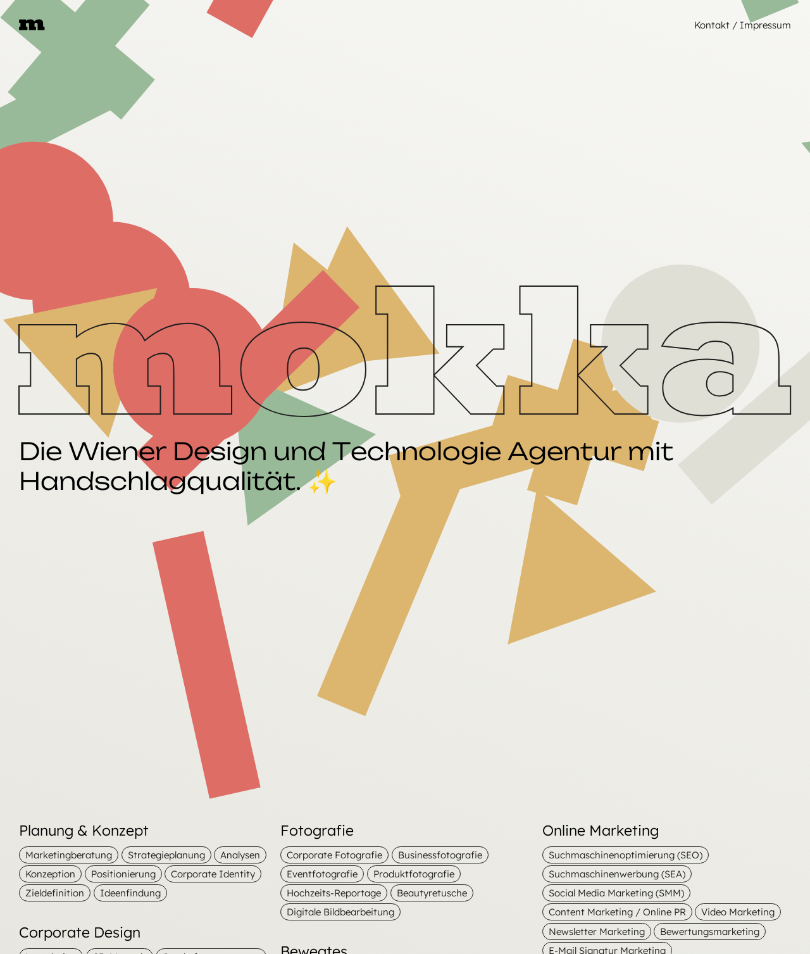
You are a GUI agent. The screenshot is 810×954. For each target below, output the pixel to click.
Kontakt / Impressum (742, 25)
